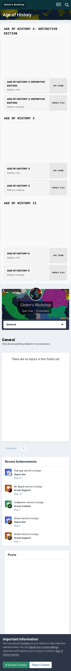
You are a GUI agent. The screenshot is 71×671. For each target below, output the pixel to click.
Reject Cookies (40, 664)
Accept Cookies (16, 664)
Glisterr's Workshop (35, 305)
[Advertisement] (35, 404)
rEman (17, 518)
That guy (18, 470)
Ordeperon (20, 502)
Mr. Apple (19, 486)
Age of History (17, 15)
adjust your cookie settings (44, 647)
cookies (25, 643)
